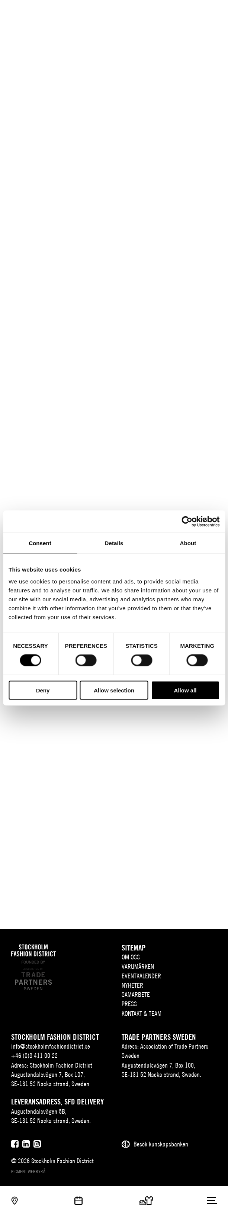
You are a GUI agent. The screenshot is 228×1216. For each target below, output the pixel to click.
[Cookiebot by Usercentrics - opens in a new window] (186, 521)
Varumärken (138, 967)
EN (183, 13)
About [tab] (188, 543)
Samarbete (136, 994)
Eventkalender (141, 976)
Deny (43, 690)
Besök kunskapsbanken (161, 1144)
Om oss (131, 957)
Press (129, 1004)
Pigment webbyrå (28, 1171)
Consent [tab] (40, 543)
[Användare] (212, 12)
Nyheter (132, 985)
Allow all (185, 690)
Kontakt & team (141, 1013)
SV (172, 13)
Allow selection (114, 690)
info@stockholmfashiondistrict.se (50, 1046)
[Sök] (197, 12)
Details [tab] (114, 543)
